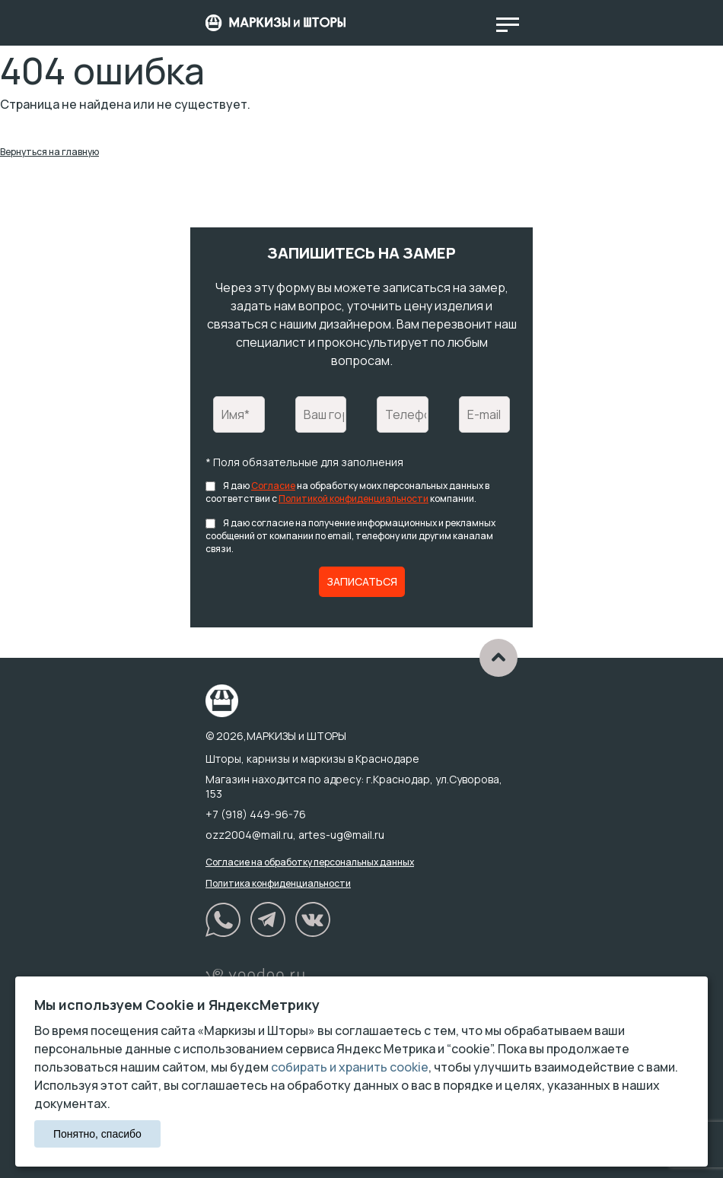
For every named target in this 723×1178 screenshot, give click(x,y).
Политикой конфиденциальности (353, 498)
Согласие (273, 485)
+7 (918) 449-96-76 (255, 814)
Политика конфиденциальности (278, 883)
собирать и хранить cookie (349, 1067)
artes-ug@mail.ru (341, 834)
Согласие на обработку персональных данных (309, 862)
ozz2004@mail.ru (249, 834)
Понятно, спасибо (97, 1134)
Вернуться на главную (49, 151)
